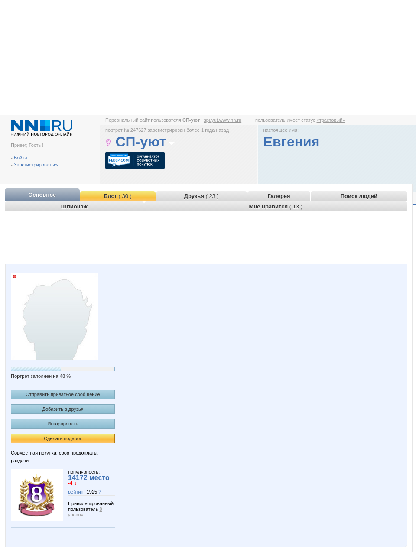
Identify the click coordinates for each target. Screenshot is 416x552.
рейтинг (76, 491)
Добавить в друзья (62, 409)
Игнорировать (63, 423)
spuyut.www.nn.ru (222, 120)
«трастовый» (331, 120)
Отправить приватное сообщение (63, 394)
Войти (20, 157)
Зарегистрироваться (36, 164)
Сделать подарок (63, 438)
